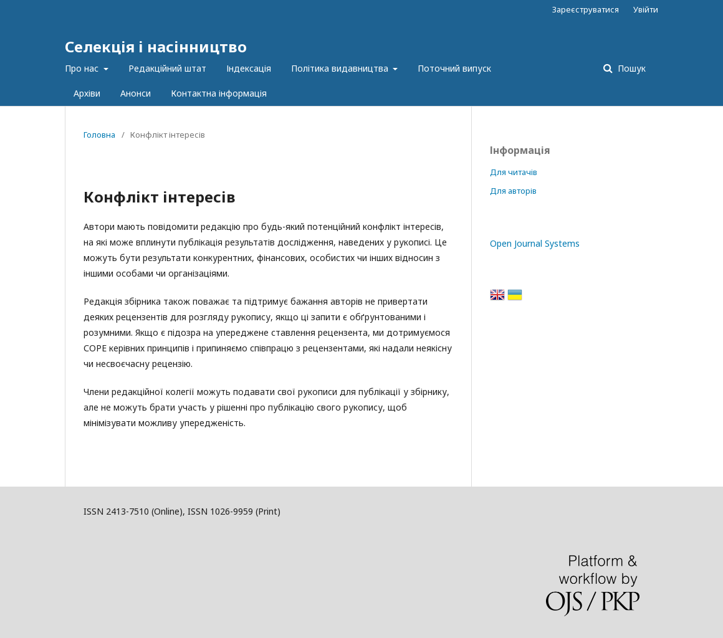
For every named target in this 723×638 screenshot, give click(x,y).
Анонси (135, 93)
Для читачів (513, 172)
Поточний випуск (454, 68)
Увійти (645, 9)
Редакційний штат (167, 68)
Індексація (248, 68)
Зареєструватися (585, 9)
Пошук (630, 68)
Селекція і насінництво (156, 46)
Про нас (83, 68)
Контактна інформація (219, 93)
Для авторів (513, 190)
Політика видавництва (341, 68)
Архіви (87, 93)
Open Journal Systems (535, 243)
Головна (99, 134)
